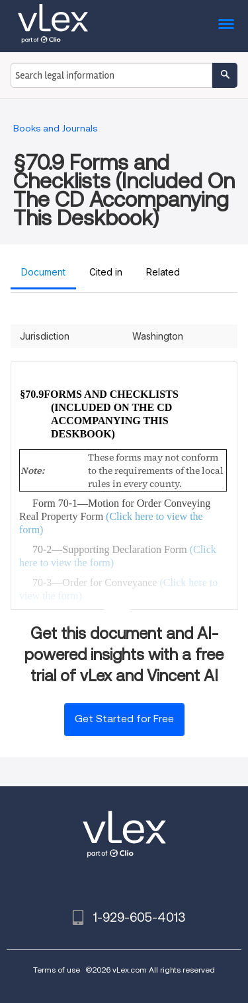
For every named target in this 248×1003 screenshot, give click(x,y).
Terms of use (56, 969)
